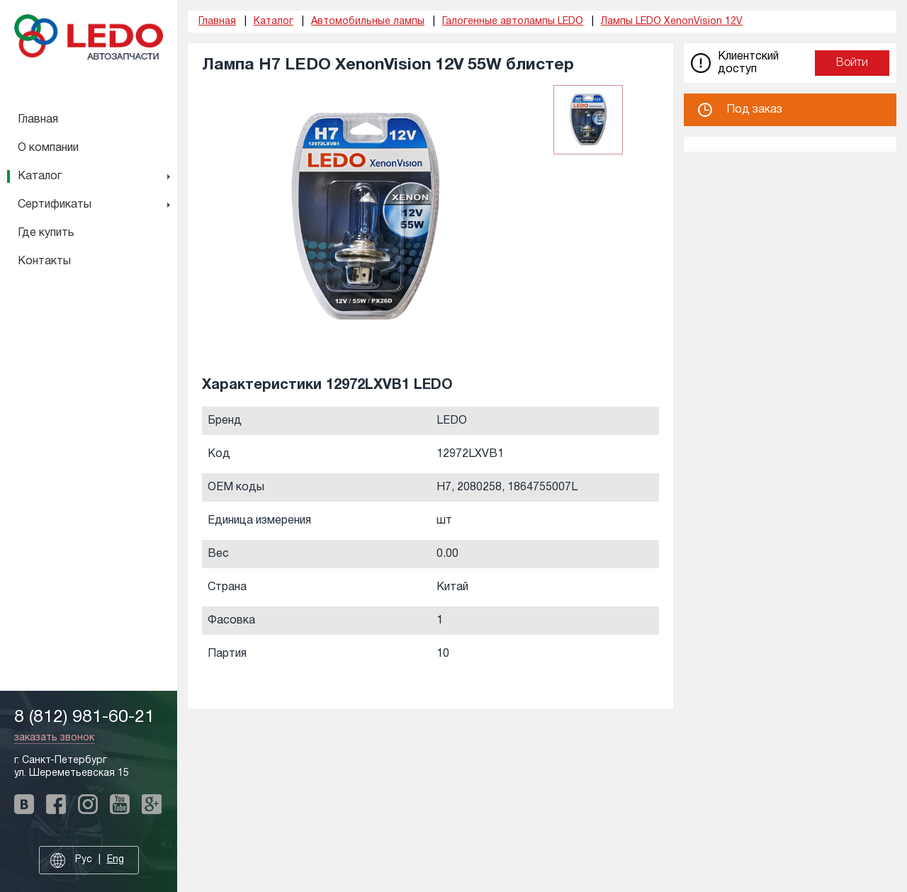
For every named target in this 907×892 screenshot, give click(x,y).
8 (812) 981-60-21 (84, 717)
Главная (38, 120)
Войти (852, 63)
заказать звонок (54, 738)
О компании (48, 148)
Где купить (46, 233)
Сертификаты (54, 205)
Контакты (44, 261)
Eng (115, 859)
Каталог (40, 176)
